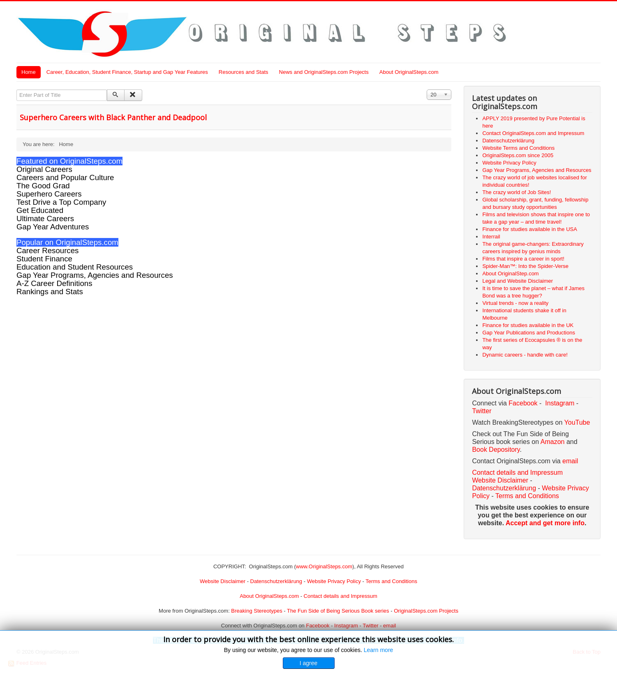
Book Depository (496, 449)
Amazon (553, 441)
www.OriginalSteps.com (324, 566)
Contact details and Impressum (340, 596)
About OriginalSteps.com (409, 72)
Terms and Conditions (527, 495)
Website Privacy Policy (334, 581)
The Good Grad (43, 185)
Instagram (559, 403)
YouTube (577, 422)
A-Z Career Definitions (54, 283)
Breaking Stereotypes (256, 611)
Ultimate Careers (45, 218)
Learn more (378, 650)
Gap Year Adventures (52, 226)
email (570, 461)
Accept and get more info (545, 522)
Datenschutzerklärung (504, 488)
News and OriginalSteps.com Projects (324, 72)
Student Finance (44, 258)
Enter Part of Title (16, 89)
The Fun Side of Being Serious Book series (338, 611)
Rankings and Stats (49, 291)
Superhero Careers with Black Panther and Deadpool (113, 117)
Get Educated (39, 210)
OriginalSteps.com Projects (426, 611)
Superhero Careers (49, 194)
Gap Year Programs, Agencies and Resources (94, 275)
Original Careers (44, 169)
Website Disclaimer (500, 480)
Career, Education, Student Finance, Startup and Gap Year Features (127, 72)
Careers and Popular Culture (65, 177)
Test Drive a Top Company (61, 202)
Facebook (522, 403)
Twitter (481, 410)
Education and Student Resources (74, 267)
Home (28, 72)
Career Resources (47, 250)
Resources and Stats (243, 72)
